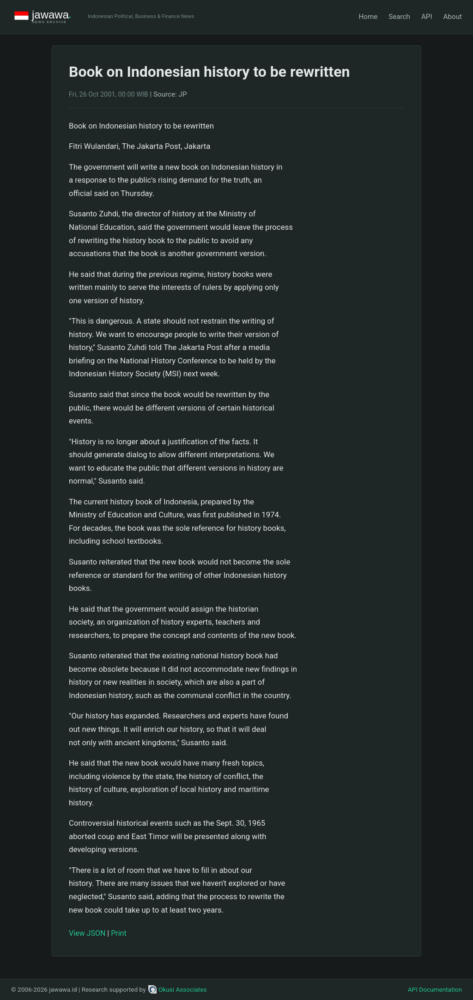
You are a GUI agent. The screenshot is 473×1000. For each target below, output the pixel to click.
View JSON (87, 933)
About (452, 16)
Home (367, 16)
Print (118, 933)
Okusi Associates (177, 989)
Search (399, 16)
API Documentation (435, 989)
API (426, 16)
